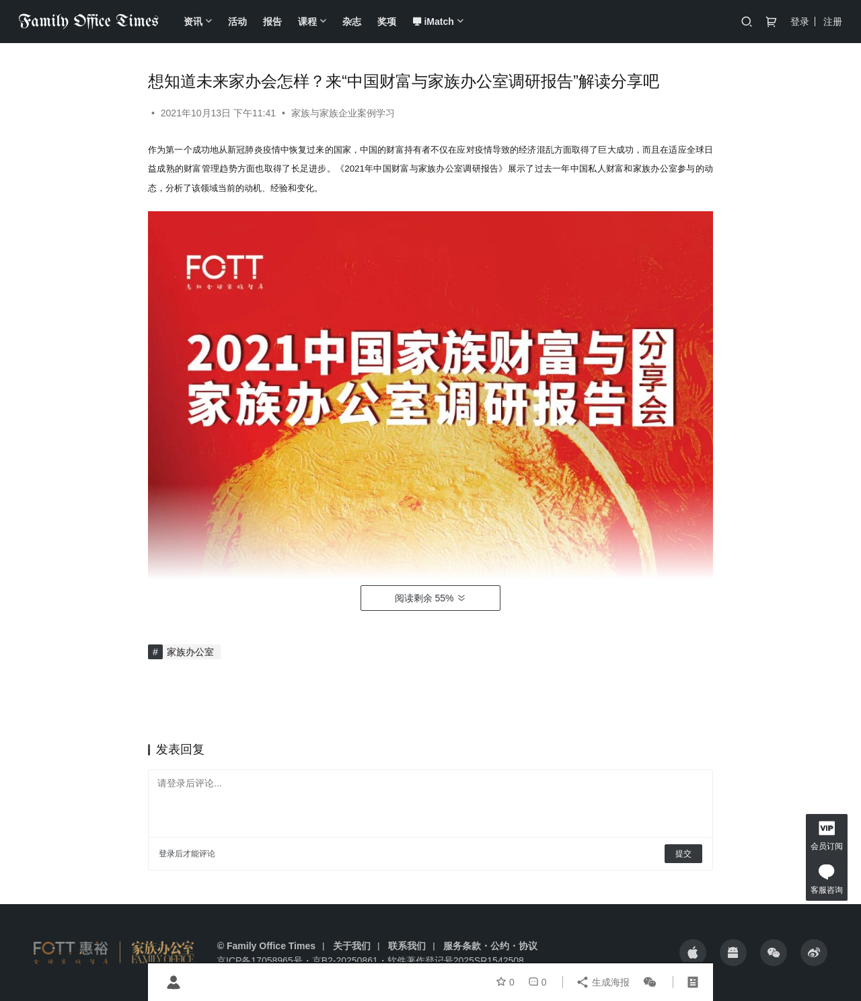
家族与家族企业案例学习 (343, 113)
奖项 (386, 21)
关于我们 (352, 945)
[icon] (692, 952)
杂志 (351, 21)
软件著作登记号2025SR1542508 (455, 960)
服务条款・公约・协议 (490, 945)
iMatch (432, 21)
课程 (307, 21)
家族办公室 (190, 651)
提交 (683, 853)
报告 (272, 21)
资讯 (193, 21)
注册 (832, 21)
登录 (799, 21)
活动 (237, 21)
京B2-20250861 (345, 960)
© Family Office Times (266, 945)
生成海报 (603, 982)
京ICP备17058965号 (260, 960)
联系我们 (407, 945)
